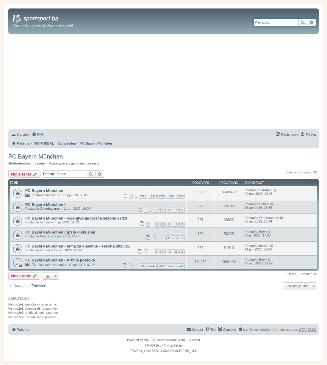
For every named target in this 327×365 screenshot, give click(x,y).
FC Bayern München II (46, 204)
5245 (143, 266)
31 (175, 252)
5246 (152, 266)
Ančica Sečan (173, 345)
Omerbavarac (50, 208)
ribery (66, 163)
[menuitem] (38, 134)
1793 (162, 196)
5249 (180, 266)
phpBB (148, 340)
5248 (171, 266)
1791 (143, 196)
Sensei (264, 204)
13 (175, 210)
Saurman (266, 190)
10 (156, 210)
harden (51, 195)
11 (163, 210)
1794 (171, 196)
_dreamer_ (40, 163)
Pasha (44, 236)
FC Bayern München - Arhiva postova (60, 260)
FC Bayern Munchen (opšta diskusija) (60, 232)
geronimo (78, 163)
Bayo (263, 232)
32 (182, 252)
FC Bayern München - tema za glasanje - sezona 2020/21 (77, 246)
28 (156, 252)
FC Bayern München (35, 156)
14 (182, 210)
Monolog (54, 163)
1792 (152, 196)
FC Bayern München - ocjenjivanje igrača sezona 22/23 (76, 218)
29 (163, 252)
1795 (180, 196)
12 (169, 210)
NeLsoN (58, 265)
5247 (162, 266)
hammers (92, 163)
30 (169, 252)
